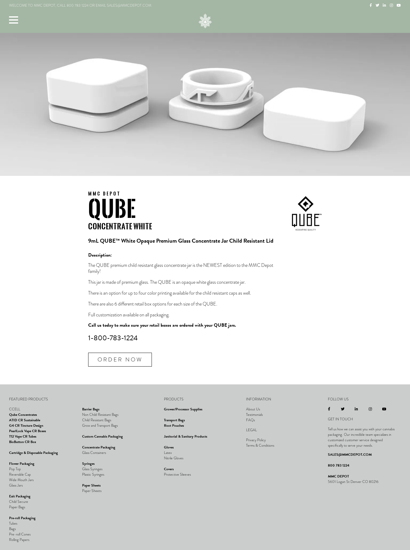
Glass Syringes (92, 469)
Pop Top (15, 469)
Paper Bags (17, 507)
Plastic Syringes (93, 474)
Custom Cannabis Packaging (102, 436)
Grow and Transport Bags (100, 425)
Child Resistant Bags (96, 420)
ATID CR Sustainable (24, 420)
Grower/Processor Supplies (183, 409)
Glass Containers (94, 452)
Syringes (88, 463)
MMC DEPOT (338, 476)
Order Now (120, 359)
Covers (169, 469)
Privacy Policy (256, 440)
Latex (168, 452)
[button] (13, 19)
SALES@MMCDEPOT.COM (350, 454)
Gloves (169, 447)
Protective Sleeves (177, 474)
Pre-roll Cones (19, 534)
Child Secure (18, 501)
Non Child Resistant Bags (100, 414)
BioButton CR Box (22, 442)
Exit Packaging (19, 496)
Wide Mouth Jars (21, 480)
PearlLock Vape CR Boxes (27, 431)
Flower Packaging (21, 463)
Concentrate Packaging (98, 447)
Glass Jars (16, 485)
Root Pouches (174, 425)
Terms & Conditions (260, 445)
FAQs (250, 420)
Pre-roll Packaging (22, 518)
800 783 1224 (77, 5)
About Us (253, 409)
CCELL (14, 409)
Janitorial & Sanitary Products (185, 436)
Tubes (13, 523)
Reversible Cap (20, 474)
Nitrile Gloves (173, 458)
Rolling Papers (19, 539)
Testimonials (254, 414)
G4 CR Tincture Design (26, 425)
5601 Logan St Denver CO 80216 (353, 481)
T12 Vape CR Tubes (22, 436)
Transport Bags (174, 420)
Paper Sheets (91, 485)
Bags (12, 529)
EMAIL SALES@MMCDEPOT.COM (123, 5)
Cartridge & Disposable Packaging (33, 452)
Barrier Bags (90, 409)
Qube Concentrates (23, 414)
